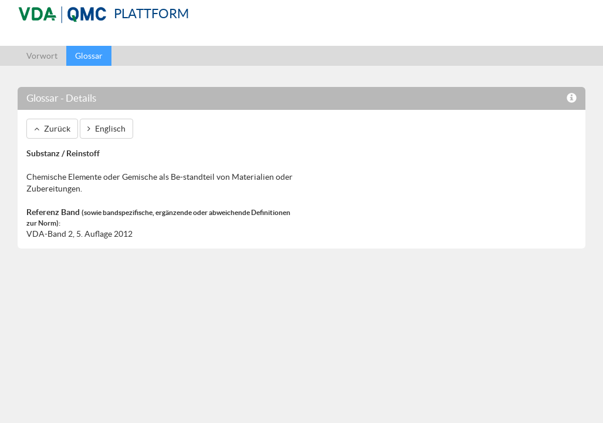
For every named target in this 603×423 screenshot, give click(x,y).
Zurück (52, 128)
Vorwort (41, 56)
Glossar (89, 56)
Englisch (106, 128)
